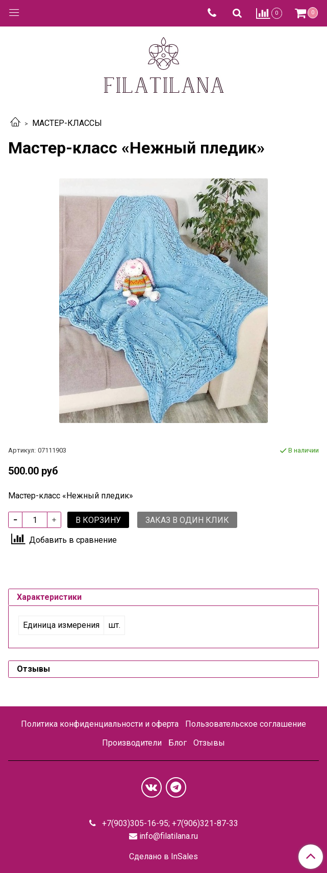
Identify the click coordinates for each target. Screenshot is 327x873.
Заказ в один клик (187, 520)
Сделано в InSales (163, 857)
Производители (132, 743)
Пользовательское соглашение (245, 724)
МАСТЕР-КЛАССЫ (67, 123)
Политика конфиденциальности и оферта (100, 724)
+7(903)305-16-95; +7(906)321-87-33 (169, 823)
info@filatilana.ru (168, 836)
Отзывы (209, 743)
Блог (177, 743)
